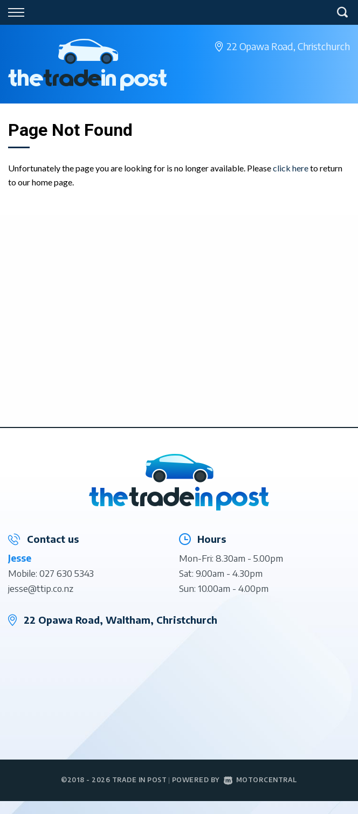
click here (290, 168)
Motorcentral (260, 780)
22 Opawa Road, (288, 46)
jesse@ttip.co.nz (40, 588)
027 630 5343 (66, 573)
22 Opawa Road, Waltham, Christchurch (120, 619)
